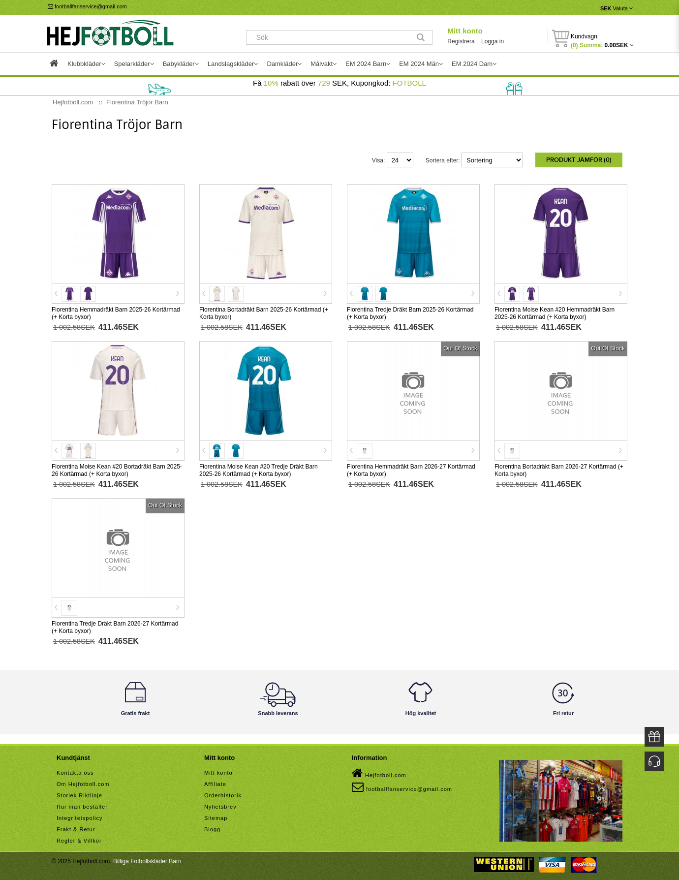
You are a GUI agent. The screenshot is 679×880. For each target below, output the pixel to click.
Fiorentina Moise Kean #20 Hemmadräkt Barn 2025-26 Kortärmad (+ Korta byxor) (554, 311)
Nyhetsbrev (220, 805)
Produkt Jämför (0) (579, 160)
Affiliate (215, 782)
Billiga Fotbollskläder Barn (147, 859)
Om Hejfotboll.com (83, 782)
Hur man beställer (82, 805)
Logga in (492, 41)
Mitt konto (465, 31)
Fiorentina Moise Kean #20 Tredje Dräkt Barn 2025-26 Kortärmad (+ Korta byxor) (258, 468)
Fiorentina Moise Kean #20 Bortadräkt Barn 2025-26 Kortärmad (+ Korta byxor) (117, 468)
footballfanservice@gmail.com (87, 6)
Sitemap (215, 816)
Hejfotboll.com (379, 771)
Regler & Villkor (79, 839)
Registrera (460, 41)
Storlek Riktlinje (79, 793)
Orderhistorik (223, 793)
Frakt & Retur (76, 827)
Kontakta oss (75, 771)
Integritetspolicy (79, 816)
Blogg (212, 827)
